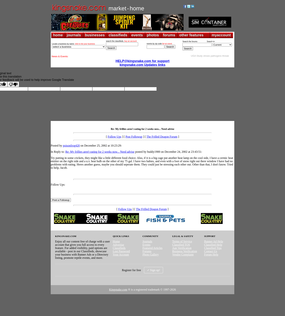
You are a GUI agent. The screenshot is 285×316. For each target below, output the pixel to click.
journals (74, 35)
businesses (95, 35)
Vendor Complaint (183, 254)
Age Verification (182, 248)
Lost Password (121, 251)
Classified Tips (213, 248)
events (137, 35)
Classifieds (119, 248)
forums (169, 35)
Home (116, 241)
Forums (146, 251)
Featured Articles (152, 248)
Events (146, 244)
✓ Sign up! (153, 270)
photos (153, 35)
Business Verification (184, 251)
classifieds (118, 35)
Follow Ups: (58, 184)
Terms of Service (182, 241)
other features (191, 35)
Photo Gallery (150, 254)
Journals (147, 241)
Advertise (118, 244)
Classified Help (213, 244)
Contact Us (210, 251)
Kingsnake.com (118, 289)
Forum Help (211, 254)
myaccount (221, 35)
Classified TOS (181, 244)
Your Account (121, 254)
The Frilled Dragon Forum (161, 136)
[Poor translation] (13, 84)
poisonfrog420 (71, 145)
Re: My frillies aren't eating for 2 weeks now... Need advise (99, 151)
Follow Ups (114, 136)
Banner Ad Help (213, 241)
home (58, 35)
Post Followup (133, 136)
